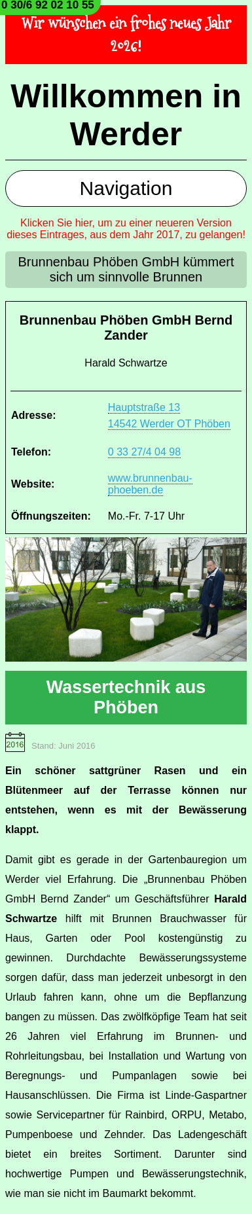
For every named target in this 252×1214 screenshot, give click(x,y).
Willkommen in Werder (125, 115)
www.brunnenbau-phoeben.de (150, 484)
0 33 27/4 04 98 (144, 451)
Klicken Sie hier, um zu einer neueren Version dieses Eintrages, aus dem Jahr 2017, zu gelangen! (126, 228)
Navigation (126, 188)
